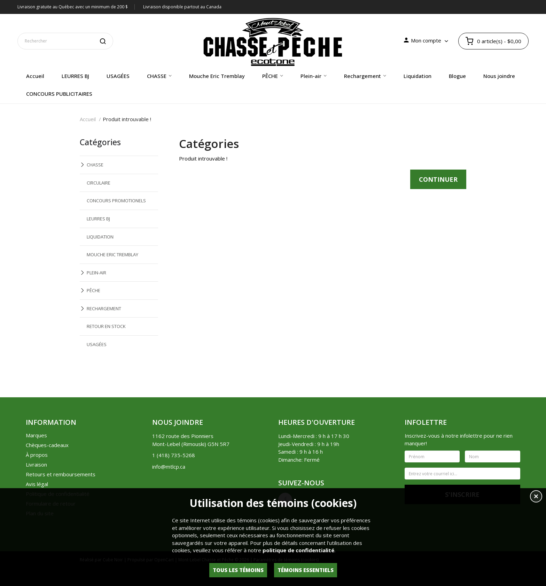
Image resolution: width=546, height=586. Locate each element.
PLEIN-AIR (96, 272)
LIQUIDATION (100, 237)
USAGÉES (97, 344)
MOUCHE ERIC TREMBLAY (112, 254)
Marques (36, 435)
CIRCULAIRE (98, 183)
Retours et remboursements (60, 474)
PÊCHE (93, 290)
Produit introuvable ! (127, 119)
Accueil (88, 119)
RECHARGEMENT (104, 308)
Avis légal (37, 484)
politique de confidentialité (298, 550)
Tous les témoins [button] (238, 570)
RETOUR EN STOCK (106, 326)
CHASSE (95, 165)
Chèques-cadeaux (47, 445)
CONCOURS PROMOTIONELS (116, 200)
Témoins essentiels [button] (306, 570)
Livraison (36, 464)
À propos (37, 455)
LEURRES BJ (98, 219)
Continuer (438, 179)
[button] (536, 497)
